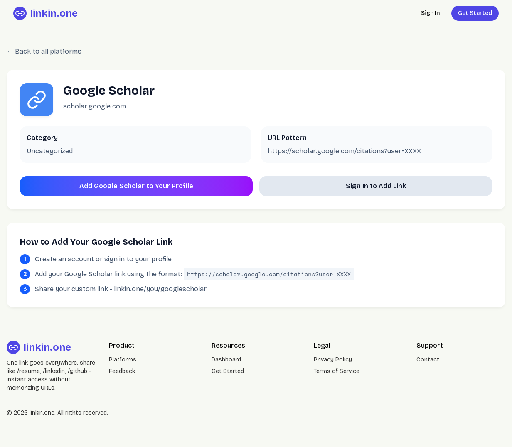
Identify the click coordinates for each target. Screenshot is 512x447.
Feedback (122, 371)
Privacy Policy (333, 359)
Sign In (430, 13)
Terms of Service (336, 371)
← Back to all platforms (44, 51)
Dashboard (226, 359)
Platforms (122, 359)
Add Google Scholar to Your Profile (136, 186)
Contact (427, 359)
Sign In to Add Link (376, 186)
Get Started (475, 13)
